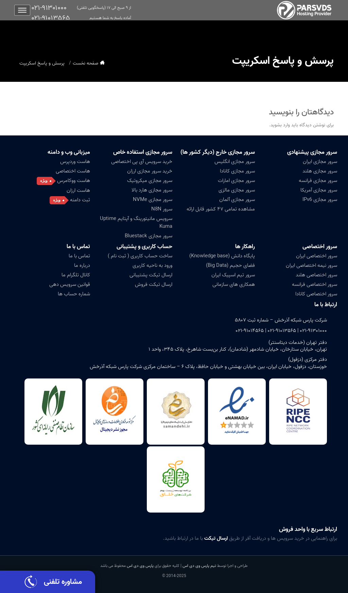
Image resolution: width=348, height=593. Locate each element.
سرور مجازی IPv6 (319, 200)
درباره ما (82, 265)
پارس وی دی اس (140, 565)
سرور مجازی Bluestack (148, 236)
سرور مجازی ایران (320, 161)
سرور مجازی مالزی (237, 190)
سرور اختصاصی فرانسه (314, 284)
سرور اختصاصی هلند (316, 275)
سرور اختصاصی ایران (316, 256)
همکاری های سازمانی (233, 284)
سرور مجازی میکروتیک (149, 181)
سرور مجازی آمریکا (318, 190)
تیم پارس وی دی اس (198, 565)
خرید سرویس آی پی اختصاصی (141, 161)
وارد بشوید (280, 125)
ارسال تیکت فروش (153, 284)
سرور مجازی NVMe (152, 200)
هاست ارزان (78, 190)
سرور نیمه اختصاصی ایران (311, 265)
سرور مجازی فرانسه (318, 181)
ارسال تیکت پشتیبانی (150, 275)
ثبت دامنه (80, 200)
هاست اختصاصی (73, 171)
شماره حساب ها (74, 294)
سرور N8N (161, 209)
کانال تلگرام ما (76, 275)
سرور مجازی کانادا (237, 171)
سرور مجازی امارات (236, 181)
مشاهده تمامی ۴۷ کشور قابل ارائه (221, 209)
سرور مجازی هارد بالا (152, 190)
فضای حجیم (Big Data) (230, 265)
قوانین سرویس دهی (69, 284)
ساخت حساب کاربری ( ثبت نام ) (140, 256)
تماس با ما (78, 246)
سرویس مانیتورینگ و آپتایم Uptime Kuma (136, 222)
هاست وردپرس (75, 161)
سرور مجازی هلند (319, 171)
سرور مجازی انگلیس (234, 161)
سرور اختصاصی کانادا (316, 294)
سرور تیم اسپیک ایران (233, 275)
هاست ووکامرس (73, 181)
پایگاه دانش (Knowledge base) (222, 256)
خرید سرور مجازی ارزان (149, 171)
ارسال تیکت (216, 538)
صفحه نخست (85, 63)
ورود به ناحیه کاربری (152, 265)
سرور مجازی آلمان (237, 200)
